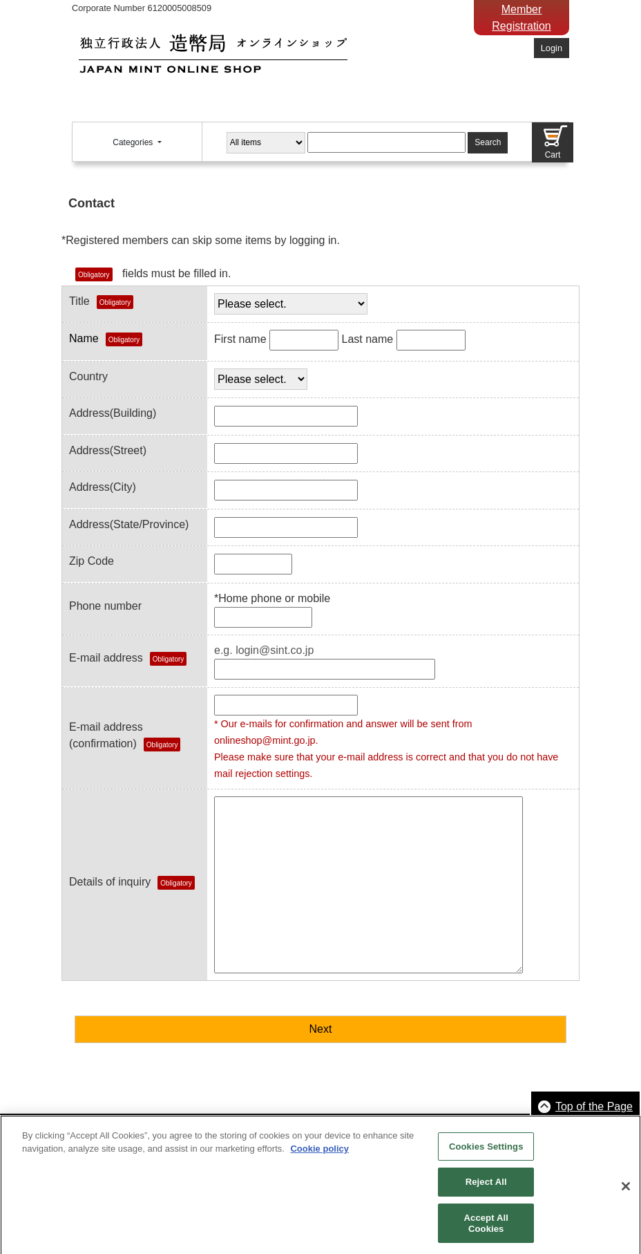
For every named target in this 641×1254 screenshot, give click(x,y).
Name (105, 339)
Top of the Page (594, 1106)
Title (101, 302)
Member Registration (521, 17)
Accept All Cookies (486, 1228)
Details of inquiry (132, 883)
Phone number (105, 606)
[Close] (626, 1191)
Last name (367, 339)
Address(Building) (112, 413)
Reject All (486, 1187)
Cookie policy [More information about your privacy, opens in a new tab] (319, 1154)
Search (488, 142)
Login (551, 48)
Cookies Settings (486, 1151)
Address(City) (102, 487)
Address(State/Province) (129, 524)
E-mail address (106, 658)
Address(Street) (107, 450)
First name (240, 339)
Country (88, 376)
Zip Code (91, 561)
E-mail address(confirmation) (124, 736)
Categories (134, 142)
